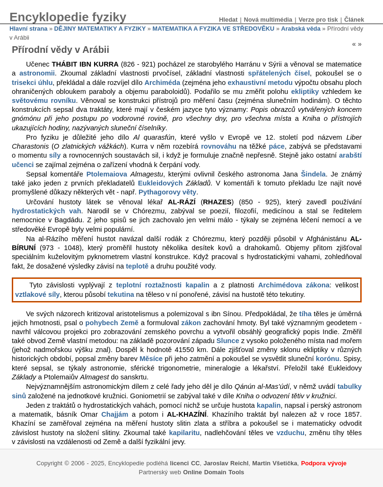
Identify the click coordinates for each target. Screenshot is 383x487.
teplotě (137, 266)
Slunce (228, 340)
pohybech (102, 323)
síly (55, 155)
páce (277, 146)
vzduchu (291, 433)
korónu (327, 358)
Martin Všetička (274, 463)
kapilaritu (184, 433)
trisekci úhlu (32, 82)
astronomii (37, 73)
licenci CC (185, 463)
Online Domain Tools (213, 472)
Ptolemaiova (107, 174)
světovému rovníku (44, 100)
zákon (191, 323)
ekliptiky (305, 91)
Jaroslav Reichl (226, 463)
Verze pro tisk (318, 19)
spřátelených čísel (279, 73)
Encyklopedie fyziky (67, 17)
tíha (305, 314)
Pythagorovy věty (167, 192)
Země (130, 323)
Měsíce (151, 358)
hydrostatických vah (46, 211)
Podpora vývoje (324, 463)
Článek (354, 19)
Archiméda (162, 82)
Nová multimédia (268, 19)
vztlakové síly (37, 294)
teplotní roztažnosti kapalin (162, 285)
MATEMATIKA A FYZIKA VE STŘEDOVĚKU (213, 28)
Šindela (313, 174)
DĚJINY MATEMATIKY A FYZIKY (100, 28)
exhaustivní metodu (260, 82)
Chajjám (114, 414)
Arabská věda (301, 28)
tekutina (121, 294)
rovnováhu (218, 146)
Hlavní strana (28, 28)
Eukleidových (160, 183)
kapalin (269, 405)
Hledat (228, 19)
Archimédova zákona (294, 285)
